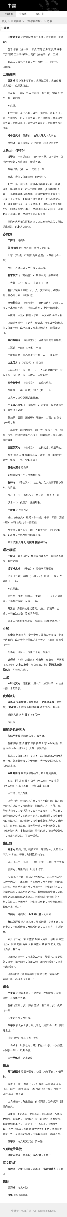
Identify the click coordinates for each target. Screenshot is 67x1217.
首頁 (4, 21)
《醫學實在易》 (34, 21)
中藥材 (23, 13)
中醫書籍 (8, 13)
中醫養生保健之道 (21, 1210)
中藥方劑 (39, 13)
